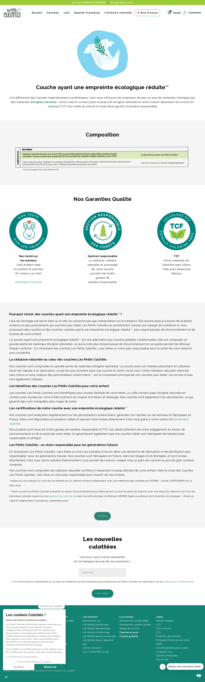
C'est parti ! (102, 592)
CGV (158, 623)
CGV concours (163, 627)
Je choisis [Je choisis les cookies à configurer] (18, 667)
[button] (6, 677)
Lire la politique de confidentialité (21, 657)
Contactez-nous (164, 650)
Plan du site (162, 658)
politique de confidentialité (178, 580)
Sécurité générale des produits (172, 646)
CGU (158, 631)
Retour (103, 515)
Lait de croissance (92, 646)
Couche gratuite (128, 634)
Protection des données (168, 634)
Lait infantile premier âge (95, 623)
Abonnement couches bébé (133, 619)
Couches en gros (128, 631)
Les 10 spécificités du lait (96, 650)
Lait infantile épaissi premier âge (99, 634)
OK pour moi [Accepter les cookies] (50, 667)
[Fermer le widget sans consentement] (51, 606)
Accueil (37, 12)
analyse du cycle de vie (62, 496)
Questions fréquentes (167, 654)
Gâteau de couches (129, 627)
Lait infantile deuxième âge (96, 627)
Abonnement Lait (91, 619)
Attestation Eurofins (28, 282)
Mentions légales (165, 619)
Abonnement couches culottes (135, 623)
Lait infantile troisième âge (96, 631)
